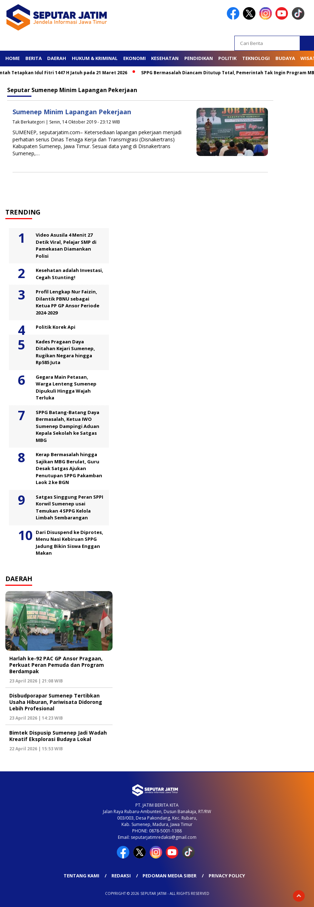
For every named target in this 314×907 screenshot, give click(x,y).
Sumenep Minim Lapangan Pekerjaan (72, 111)
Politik (227, 58)
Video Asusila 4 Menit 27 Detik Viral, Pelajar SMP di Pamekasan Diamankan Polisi (66, 245)
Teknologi (256, 58)
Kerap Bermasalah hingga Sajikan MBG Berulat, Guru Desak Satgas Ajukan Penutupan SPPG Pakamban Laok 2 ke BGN (69, 468)
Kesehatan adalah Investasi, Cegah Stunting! (69, 274)
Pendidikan (198, 58)
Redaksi (121, 875)
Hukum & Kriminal (95, 58)
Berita (33, 58)
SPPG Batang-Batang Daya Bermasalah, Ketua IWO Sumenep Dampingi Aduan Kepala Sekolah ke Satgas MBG (67, 426)
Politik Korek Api (55, 327)
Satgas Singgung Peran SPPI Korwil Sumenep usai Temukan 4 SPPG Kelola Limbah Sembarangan (69, 507)
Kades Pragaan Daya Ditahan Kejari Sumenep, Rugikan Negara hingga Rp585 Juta (65, 352)
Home (12, 58)
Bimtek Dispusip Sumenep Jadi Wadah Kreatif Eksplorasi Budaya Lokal (58, 735)
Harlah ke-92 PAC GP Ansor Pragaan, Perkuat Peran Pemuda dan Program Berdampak (56, 665)
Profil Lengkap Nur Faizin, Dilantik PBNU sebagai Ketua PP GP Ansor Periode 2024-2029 (67, 302)
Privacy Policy (227, 875)
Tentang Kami (81, 875)
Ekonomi (134, 58)
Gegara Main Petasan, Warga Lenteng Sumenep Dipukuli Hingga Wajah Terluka (66, 387)
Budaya (285, 58)
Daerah (56, 58)
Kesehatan (165, 58)
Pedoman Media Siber (169, 875)
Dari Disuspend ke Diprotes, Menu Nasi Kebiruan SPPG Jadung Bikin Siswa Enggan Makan (69, 542)
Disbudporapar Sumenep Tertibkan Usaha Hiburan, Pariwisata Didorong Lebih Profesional (55, 702)
